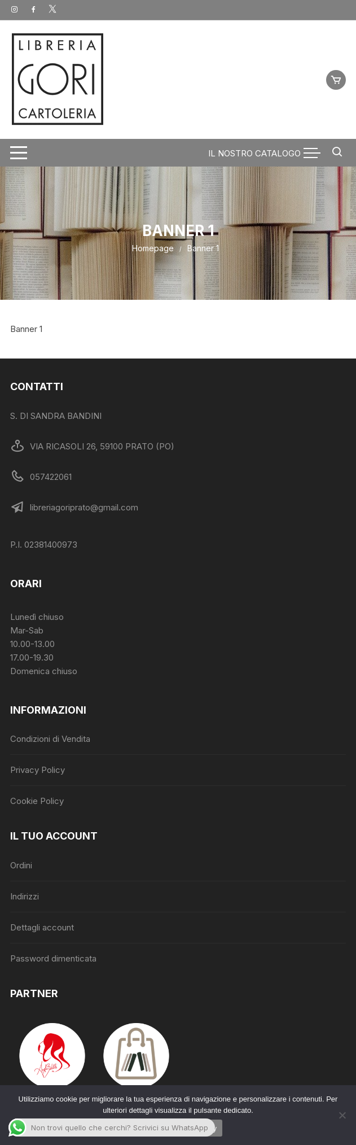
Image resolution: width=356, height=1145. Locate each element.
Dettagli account (42, 927)
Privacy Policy (37, 769)
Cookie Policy (37, 801)
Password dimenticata (53, 958)
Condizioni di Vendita (50, 738)
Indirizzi (24, 896)
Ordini (21, 865)
